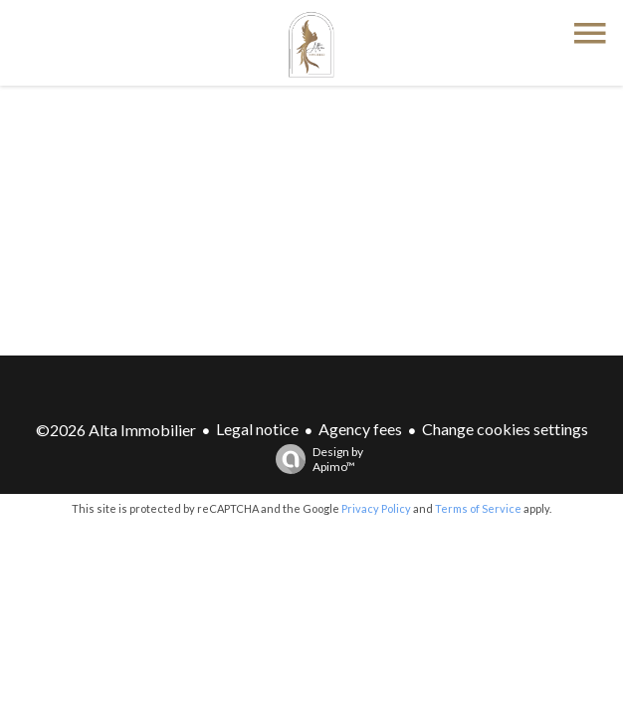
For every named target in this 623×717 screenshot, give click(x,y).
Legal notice (257, 428)
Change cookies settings (505, 428)
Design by (314, 459)
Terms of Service (478, 508)
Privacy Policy (376, 508)
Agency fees (360, 428)
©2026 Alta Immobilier (116, 429)
